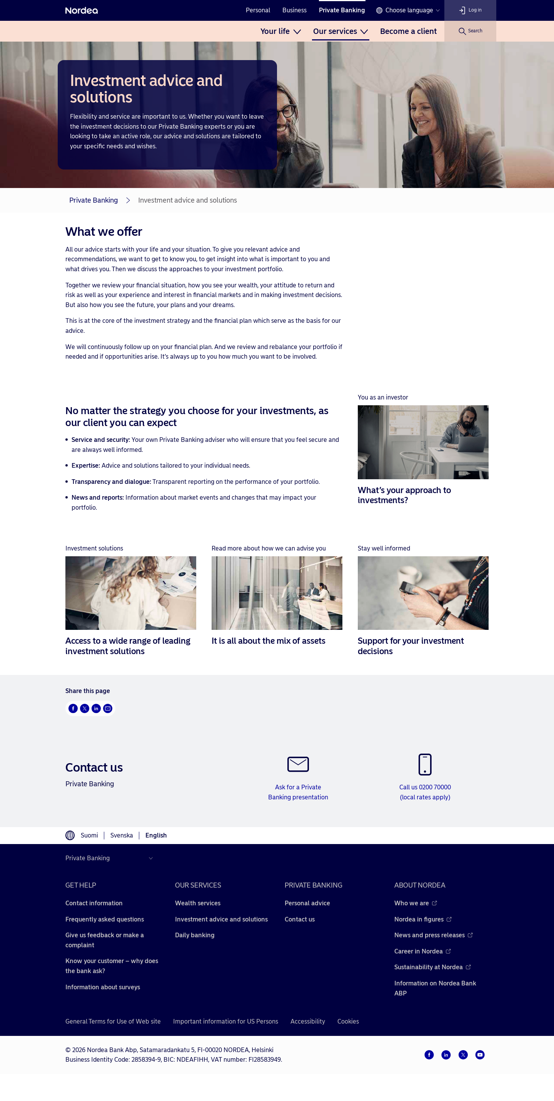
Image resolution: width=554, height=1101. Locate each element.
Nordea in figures (423, 919)
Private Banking (342, 10)
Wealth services (197, 903)
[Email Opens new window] (107, 708)
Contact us (300, 919)
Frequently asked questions (104, 919)
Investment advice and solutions (221, 919)
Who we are (415, 903)
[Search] (470, 31)
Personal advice (307, 903)
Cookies (348, 1021)
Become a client (408, 31)
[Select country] (111, 858)
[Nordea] (81, 10)
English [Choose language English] (156, 835)
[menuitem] (280, 31)
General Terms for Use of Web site (113, 1021)
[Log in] (470, 10)
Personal (258, 10)
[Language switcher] (408, 10)
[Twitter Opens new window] (84, 708)
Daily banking (195, 935)
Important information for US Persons (225, 1021)
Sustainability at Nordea (432, 967)
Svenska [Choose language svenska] (121, 835)
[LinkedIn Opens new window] (96, 708)
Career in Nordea (422, 951)
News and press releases (433, 935)
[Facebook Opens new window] (73, 708)
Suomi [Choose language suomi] (89, 835)
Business (294, 10)
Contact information (94, 903)
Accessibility (307, 1021)
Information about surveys (102, 987)
